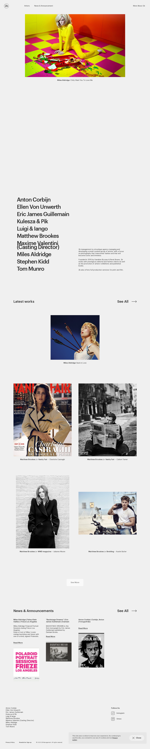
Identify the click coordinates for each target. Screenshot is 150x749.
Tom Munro (30, 269)
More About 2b (139, 6)
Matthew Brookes (38, 236)
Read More (18, 643)
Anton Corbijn (34, 200)
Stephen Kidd (33, 262)
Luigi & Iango (32, 229)
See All (127, 301)
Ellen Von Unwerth (39, 207)
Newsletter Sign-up (25, 742)
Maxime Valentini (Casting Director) (38, 245)
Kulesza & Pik (32, 221)
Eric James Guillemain (43, 214)
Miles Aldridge (34, 254)
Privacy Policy (10, 742)
